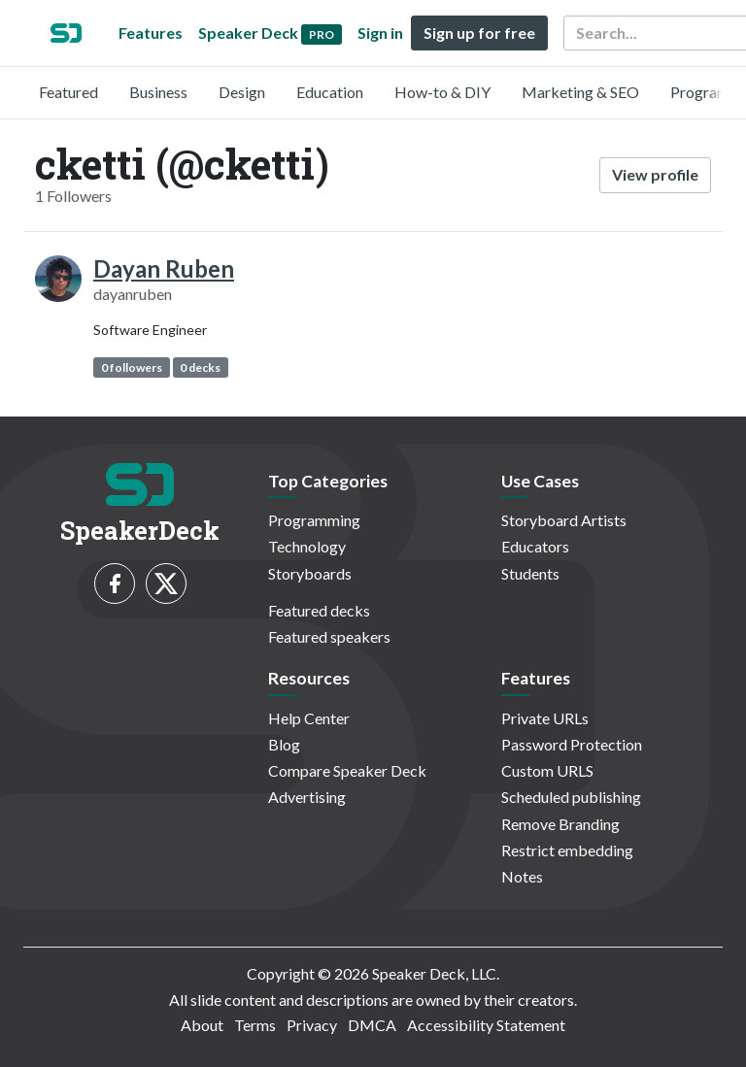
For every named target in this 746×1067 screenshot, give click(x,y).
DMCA (372, 1025)
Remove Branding (560, 824)
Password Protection (571, 744)
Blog (284, 744)
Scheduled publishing (571, 796)
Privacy (312, 1025)
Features (151, 32)
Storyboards (310, 573)
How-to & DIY (442, 92)
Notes (522, 876)
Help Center (309, 718)
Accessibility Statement (486, 1025)
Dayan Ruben (163, 268)
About (202, 1025)
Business (158, 92)
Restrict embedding (567, 850)
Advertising (307, 796)
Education (329, 92)
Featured (68, 92)
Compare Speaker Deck (347, 770)
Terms (255, 1025)
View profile (655, 174)
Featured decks (319, 610)
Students (530, 573)
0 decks (200, 367)
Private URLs (545, 718)
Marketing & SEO (580, 92)
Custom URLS (547, 770)
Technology (307, 546)
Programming (314, 520)
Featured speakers (329, 636)
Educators (535, 546)
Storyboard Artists (564, 520)
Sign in (380, 32)
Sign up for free (479, 32)
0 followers (131, 367)
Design (242, 92)
